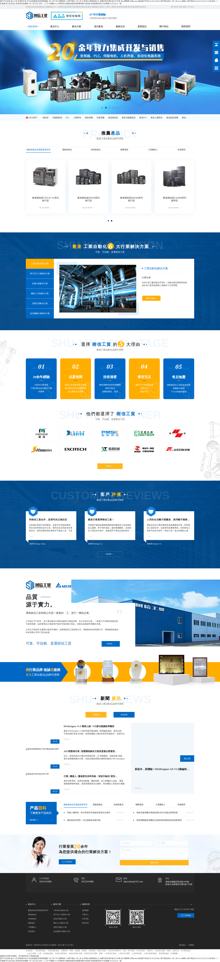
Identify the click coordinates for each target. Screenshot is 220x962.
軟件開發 (131, 951)
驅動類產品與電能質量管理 (38, 910)
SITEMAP (190, 7)
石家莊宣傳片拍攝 (75, 953)
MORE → (110, 466)
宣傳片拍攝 (101, 951)
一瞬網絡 (190, 945)
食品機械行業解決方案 (61, 931)
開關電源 (31, 923)
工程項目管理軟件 (114, 951)
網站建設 (182, 945)
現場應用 (31, 931)
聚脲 (71, 951)
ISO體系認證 (185, 951)
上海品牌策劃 (137, 953)
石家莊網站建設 (53, 951)
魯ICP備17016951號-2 (66, 945)
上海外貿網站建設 (150, 953)
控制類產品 (32, 919)
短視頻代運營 (160, 951)
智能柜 (84, 951)
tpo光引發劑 (31, 953)
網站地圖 (182, 7)
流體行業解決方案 (60, 927)
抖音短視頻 (140, 951)
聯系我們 (85, 923)
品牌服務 (85, 910)
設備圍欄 (174, 953)
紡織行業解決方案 (60, 919)
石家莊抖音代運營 (90, 953)
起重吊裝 (175, 951)
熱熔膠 (77, 951)
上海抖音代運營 (124, 953)
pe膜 (124, 951)
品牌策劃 (92, 951)
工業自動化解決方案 (60, 910)
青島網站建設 (41, 951)
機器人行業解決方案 (60, 923)
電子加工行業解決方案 (61, 915)
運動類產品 (32, 915)
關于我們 (174, 7)
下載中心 (85, 915)
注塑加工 (150, 951)
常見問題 (85, 919)
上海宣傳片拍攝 (110, 953)
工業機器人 (32, 927)
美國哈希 (64, 951)
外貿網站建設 (48, 953)
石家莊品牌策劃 (61, 953)
